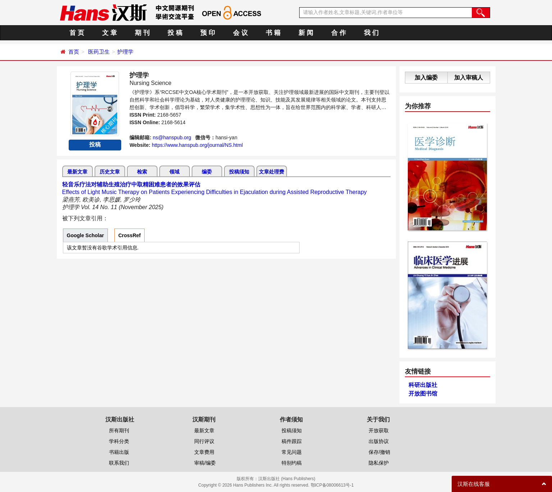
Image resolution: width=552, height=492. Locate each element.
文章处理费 (271, 172)
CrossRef (129, 235)
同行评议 (204, 441)
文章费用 (204, 452)
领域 (174, 172)
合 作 (338, 32)
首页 (73, 52)
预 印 (207, 32)
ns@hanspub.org (172, 137)
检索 (142, 172)
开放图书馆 (423, 394)
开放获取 (379, 430)
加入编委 (426, 78)
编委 (207, 172)
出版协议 (379, 441)
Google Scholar (85, 235)
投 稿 (175, 32)
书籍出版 (119, 452)
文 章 (109, 32)
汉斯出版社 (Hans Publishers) (286, 478)
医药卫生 (99, 52)
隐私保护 (379, 463)
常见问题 (292, 452)
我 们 (371, 32)
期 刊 (142, 32)
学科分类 (119, 441)
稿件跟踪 (292, 441)
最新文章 (77, 172)
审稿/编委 (205, 463)
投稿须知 (239, 172)
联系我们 (119, 463)
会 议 (240, 32)
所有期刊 (119, 430)
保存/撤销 (379, 452)
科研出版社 (423, 385)
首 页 (76, 32)
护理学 (125, 52)
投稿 (95, 144)
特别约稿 (292, 463)
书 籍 (273, 32)
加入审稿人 (468, 78)
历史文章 (110, 172)
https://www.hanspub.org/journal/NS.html (197, 145)
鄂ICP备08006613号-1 (332, 485)
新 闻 (305, 32)
